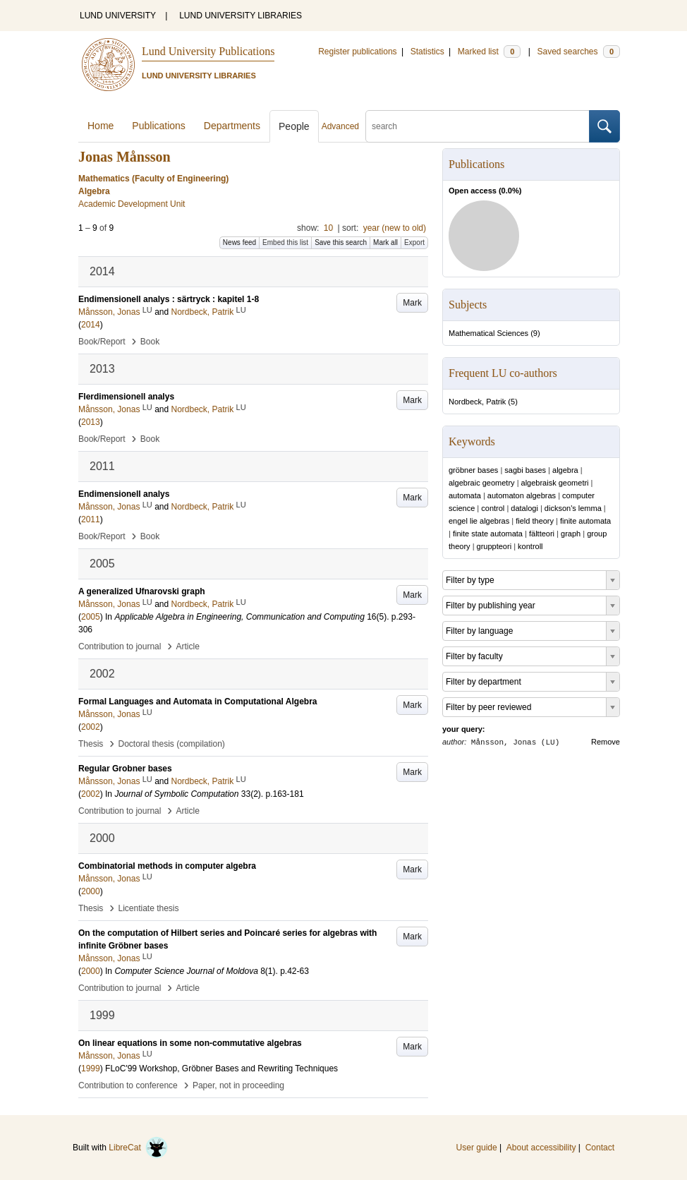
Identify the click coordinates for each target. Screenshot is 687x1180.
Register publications (357, 51)
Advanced (340, 126)
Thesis (90, 744)
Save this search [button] (341, 242)
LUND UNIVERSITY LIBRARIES (240, 15)
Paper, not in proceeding (238, 1085)
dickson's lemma (573, 508)
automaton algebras (521, 495)
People (294, 126)
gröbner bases (473, 470)
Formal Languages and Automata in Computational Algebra (197, 701)
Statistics (427, 51)
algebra (565, 470)
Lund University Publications (208, 51)
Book (149, 342)
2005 (90, 617)
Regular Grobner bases (125, 768)
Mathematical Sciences (488, 333)
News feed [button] (239, 242)
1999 (90, 1068)
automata (465, 495)
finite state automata (488, 533)
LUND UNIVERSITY (118, 15)
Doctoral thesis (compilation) (171, 744)
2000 (90, 891)
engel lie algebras (479, 521)
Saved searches (578, 51)
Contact (599, 1147)
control (492, 508)
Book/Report (102, 342)
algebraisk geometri (555, 482)
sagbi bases (525, 470)
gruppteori (494, 546)
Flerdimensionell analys (126, 397)
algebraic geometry (482, 482)
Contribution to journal (119, 646)
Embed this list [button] (285, 242)
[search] (477, 126)
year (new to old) (394, 228)
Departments (232, 125)
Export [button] (414, 242)
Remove (605, 742)
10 (328, 228)
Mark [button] (412, 303)
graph (570, 533)
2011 (90, 519)
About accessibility (541, 1147)
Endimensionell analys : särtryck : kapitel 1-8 (168, 299)
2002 (90, 727)
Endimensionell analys (123, 494)
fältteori (541, 533)
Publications (159, 125)
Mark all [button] (385, 242)
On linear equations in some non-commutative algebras (190, 1043)
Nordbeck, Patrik (477, 401)
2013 (90, 422)
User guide (476, 1147)
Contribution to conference (128, 1085)
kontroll (530, 546)
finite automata (585, 521)
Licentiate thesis (148, 908)
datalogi (524, 508)
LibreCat (138, 1147)
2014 (90, 325)
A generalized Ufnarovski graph (141, 591)
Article (188, 646)
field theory (535, 521)
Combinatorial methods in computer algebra (167, 866)
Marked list (489, 51)
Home (100, 125)
